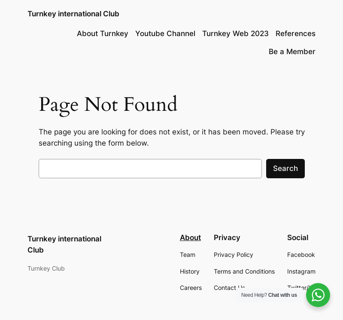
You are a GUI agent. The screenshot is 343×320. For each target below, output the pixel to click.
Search (285, 168)
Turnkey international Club (73, 13)
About (190, 237)
